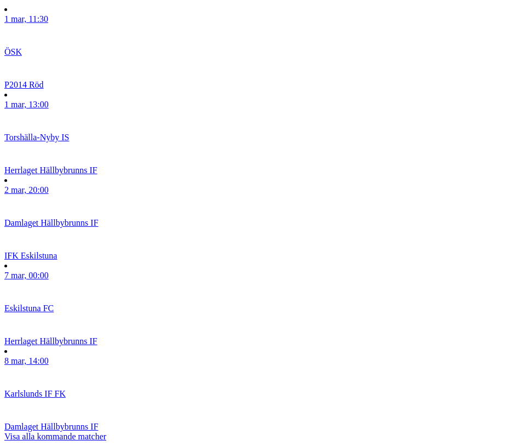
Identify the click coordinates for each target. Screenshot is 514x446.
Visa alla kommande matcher (55, 436)
